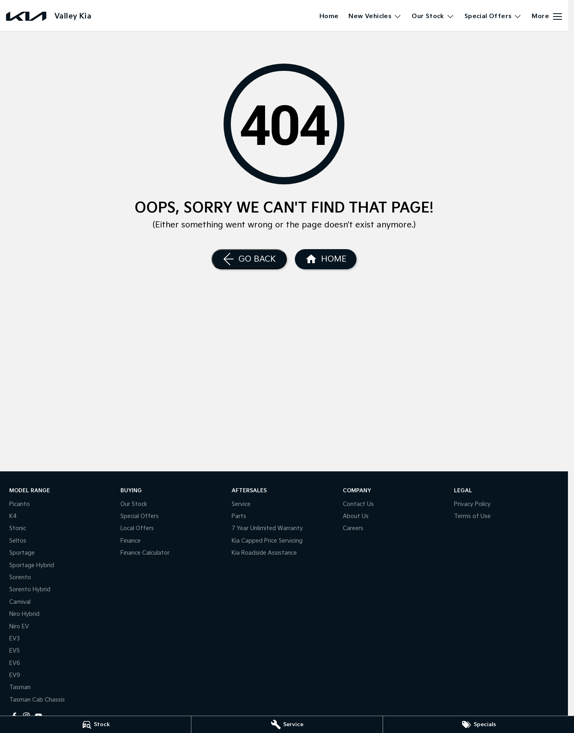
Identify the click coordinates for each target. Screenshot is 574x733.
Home (329, 16)
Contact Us (358, 504)
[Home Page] (325, 259)
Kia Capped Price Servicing (267, 540)
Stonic (17, 528)
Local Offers (137, 528)
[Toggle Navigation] (547, 16)
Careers (353, 528)
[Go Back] (249, 259)
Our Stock (133, 504)
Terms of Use (472, 516)
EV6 (14, 663)
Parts (239, 516)
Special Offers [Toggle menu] (493, 16)
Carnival (20, 602)
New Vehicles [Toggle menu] (375, 16)
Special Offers (139, 516)
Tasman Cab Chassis (37, 699)
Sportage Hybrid (31, 565)
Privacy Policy (472, 504)
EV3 (14, 638)
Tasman (20, 687)
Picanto (19, 504)
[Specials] (478, 724)
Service (241, 504)
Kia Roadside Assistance (264, 552)
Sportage (22, 552)
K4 (13, 516)
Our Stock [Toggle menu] (433, 16)
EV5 (14, 650)
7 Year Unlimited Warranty (267, 528)
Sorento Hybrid (29, 589)
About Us (356, 516)
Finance (130, 540)
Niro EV (19, 626)
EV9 (14, 675)
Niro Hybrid (24, 614)
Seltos (17, 540)
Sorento (20, 577)
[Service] (286, 724)
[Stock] (95, 724)
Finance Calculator (145, 552)
